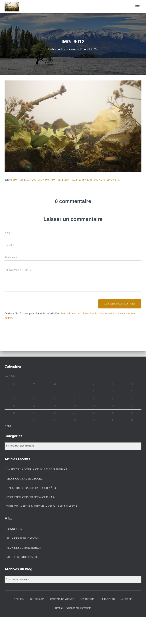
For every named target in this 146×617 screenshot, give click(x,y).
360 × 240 (99, 179)
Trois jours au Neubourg (24, 478)
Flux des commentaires (23, 547)
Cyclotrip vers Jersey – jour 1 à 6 (30, 497)
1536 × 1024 (70, 179)
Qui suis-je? (37, 599)
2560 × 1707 (113, 179)
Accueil (19, 599)
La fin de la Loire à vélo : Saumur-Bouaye (36, 469)
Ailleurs (126, 599)
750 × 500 (43, 179)
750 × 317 (56, 179)
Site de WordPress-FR (21, 557)
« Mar (8, 425)
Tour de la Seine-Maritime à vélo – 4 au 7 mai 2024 (41, 506)
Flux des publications (22, 538)
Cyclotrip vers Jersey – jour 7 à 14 (31, 488)
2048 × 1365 (85, 179)
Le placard (108, 599)
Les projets (87, 599)
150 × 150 (18, 179)
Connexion (14, 529)
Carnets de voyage (62, 599)
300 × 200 (30, 179)
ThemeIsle (85, 608)
